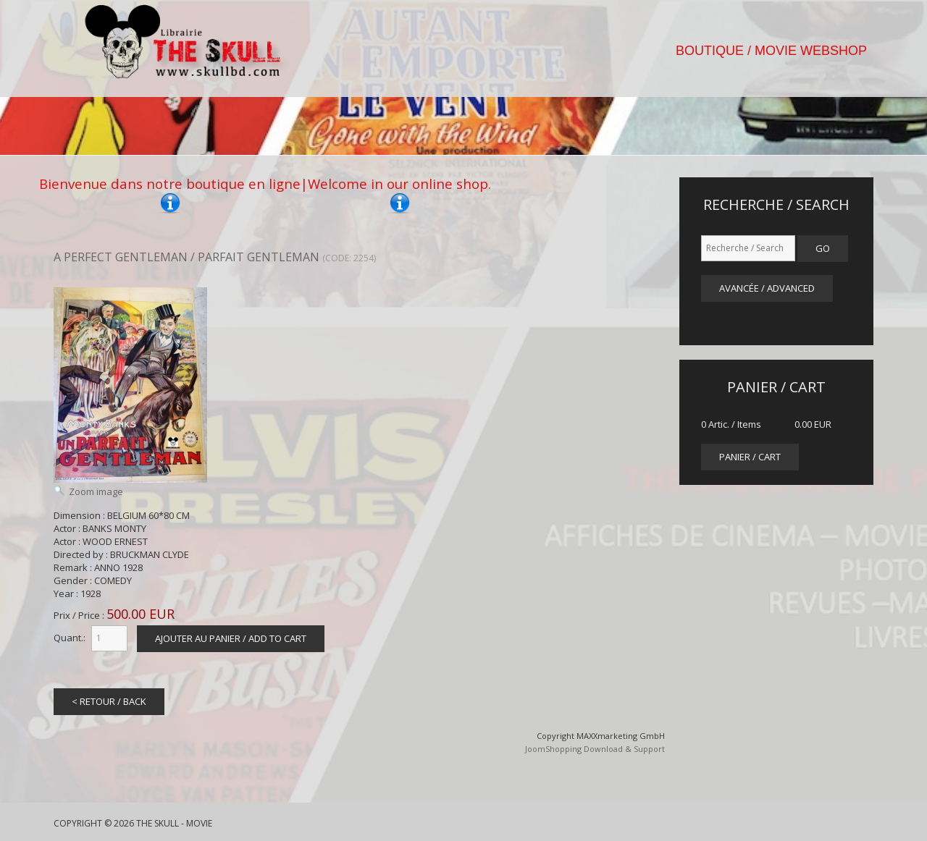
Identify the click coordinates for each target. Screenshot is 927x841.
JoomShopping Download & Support (595, 748)
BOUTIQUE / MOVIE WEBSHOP (771, 50)
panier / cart (750, 456)
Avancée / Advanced (767, 288)
